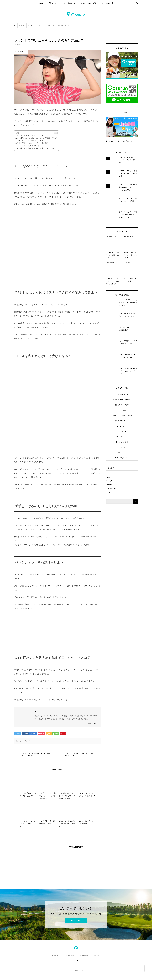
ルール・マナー (122, 426)
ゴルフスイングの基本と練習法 (122, 415)
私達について (53, 3)
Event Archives (111, 488)
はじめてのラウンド (24, 741)
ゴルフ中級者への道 (122, 458)
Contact (108, 492)
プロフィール (91, 723)
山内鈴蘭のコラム (69, 3)
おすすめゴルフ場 (107, 3)
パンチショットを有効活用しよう (29, 146)
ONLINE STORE (76, 920)
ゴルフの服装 (121, 431)
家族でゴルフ (121, 452)
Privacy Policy (110, 481)
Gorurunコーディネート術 (121, 399)
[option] (34, 864)
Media (108, 477)
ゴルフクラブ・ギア (122, 436)
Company (109, 485)
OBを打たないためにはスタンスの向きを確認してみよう (37, 138)
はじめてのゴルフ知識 (88, 3)
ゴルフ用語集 (121, 410)
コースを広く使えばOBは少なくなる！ (31, 140)
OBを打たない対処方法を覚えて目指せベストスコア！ (36, 148)
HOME (41, 3)
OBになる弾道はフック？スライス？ (30, 135)
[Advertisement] (122, 540)
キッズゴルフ (121, 447)
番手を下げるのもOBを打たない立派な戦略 (32, 143)
